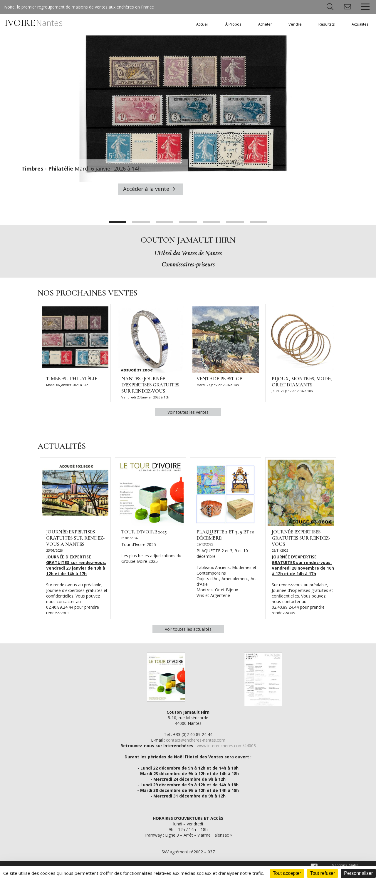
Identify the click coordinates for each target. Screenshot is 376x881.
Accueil (202, 24)
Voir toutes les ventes (188, 412)
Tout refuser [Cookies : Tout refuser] (322, 873)
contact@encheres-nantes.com (195, 740)
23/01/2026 (54, 550)
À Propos (233, 24)
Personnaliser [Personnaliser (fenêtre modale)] (358, 873)
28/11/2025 (280, 550)
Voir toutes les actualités (188, 629)
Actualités (360, 24)
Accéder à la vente (150, 188)
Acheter (265, 24)
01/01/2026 (129, 538)
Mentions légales (345, 865)
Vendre (295, 24)
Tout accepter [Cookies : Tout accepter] (287, 873)
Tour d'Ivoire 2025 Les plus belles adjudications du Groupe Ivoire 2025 (151, 553)
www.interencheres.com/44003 (226, 745)
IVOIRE (34, 23)
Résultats (326, 24)
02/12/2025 (205, 544)
